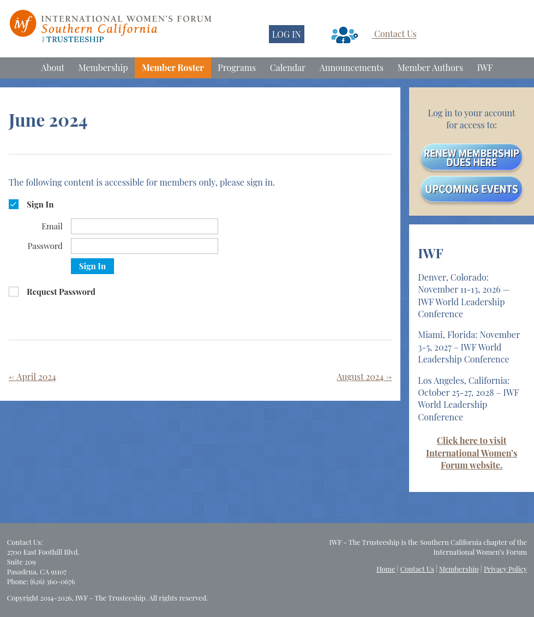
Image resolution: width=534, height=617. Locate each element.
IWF (485, 67)
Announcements (351, 67)
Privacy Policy (505, 568)
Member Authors (430, 67)
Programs (237, 67)
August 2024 (364, 376)
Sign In (92, 265)
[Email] (144, 226)
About (52, 67)
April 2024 (32, 376)
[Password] (144, 246)
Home (385, 568)
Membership (103, 67)
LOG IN (286, 34)
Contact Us (395, 34)
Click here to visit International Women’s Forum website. (471, 453)
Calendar (287, 67)
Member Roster (173, 67)
